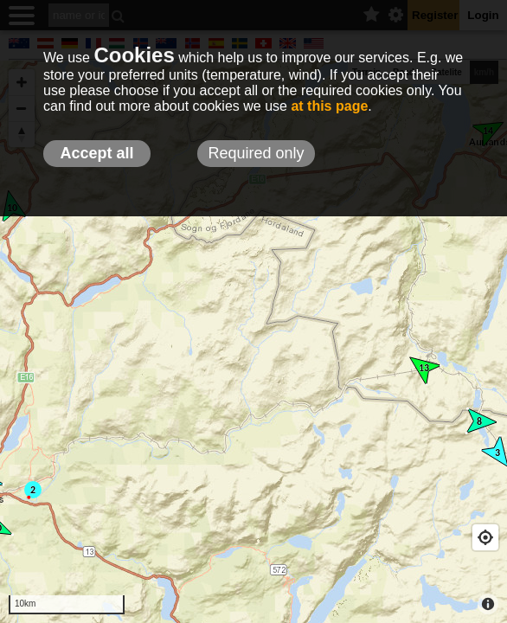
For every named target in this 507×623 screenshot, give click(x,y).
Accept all (96, 153)
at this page (329, 106)
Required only (256, 153)
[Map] (253, 342)
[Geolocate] (485, 537)
